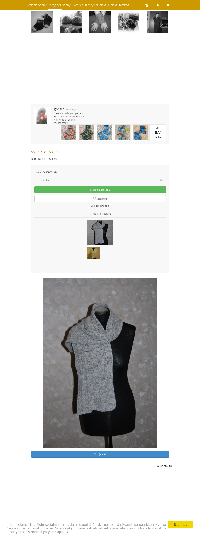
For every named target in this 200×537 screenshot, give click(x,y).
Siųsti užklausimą (100, 189)
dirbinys (101, 5)
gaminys (124, 5)
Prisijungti (100, 454)
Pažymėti (100, 198)
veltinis (32, 5)
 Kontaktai (164, 466)
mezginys (55, 5)
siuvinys (90, 5)
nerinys (67, 5)
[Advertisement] (100, 71)
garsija (59, 109)
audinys (112, 5)
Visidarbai (158, 132)
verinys (43, 5)
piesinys (78, 5)
